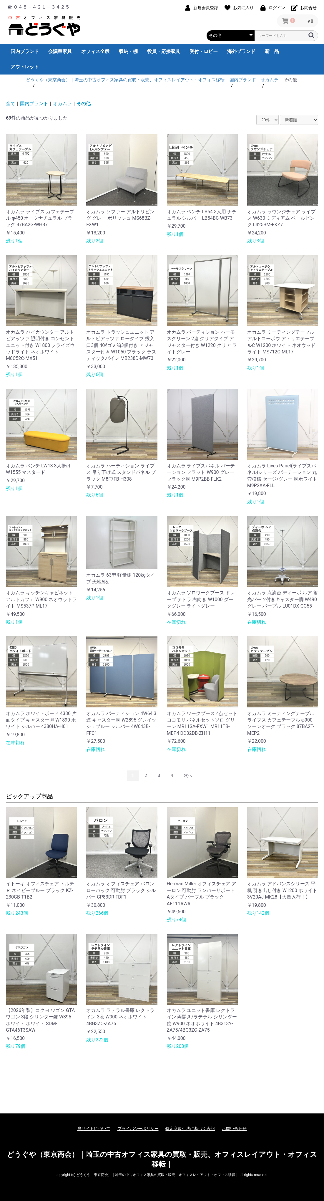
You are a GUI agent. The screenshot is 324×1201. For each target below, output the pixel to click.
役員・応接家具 (163, 51)
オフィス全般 (95, 51)
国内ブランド (25, 51)
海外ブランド (241, 51)
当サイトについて (93, 1128)
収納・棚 (128, 51)
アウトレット (25, 67)
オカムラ (62, 103)
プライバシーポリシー (138, 1128)
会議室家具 (60, 51)
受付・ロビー (204, 51)
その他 (84, 103)
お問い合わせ (234, 1128)
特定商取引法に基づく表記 (190, 1128)
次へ (188, 775)
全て (10, 103)
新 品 (272, 51)
